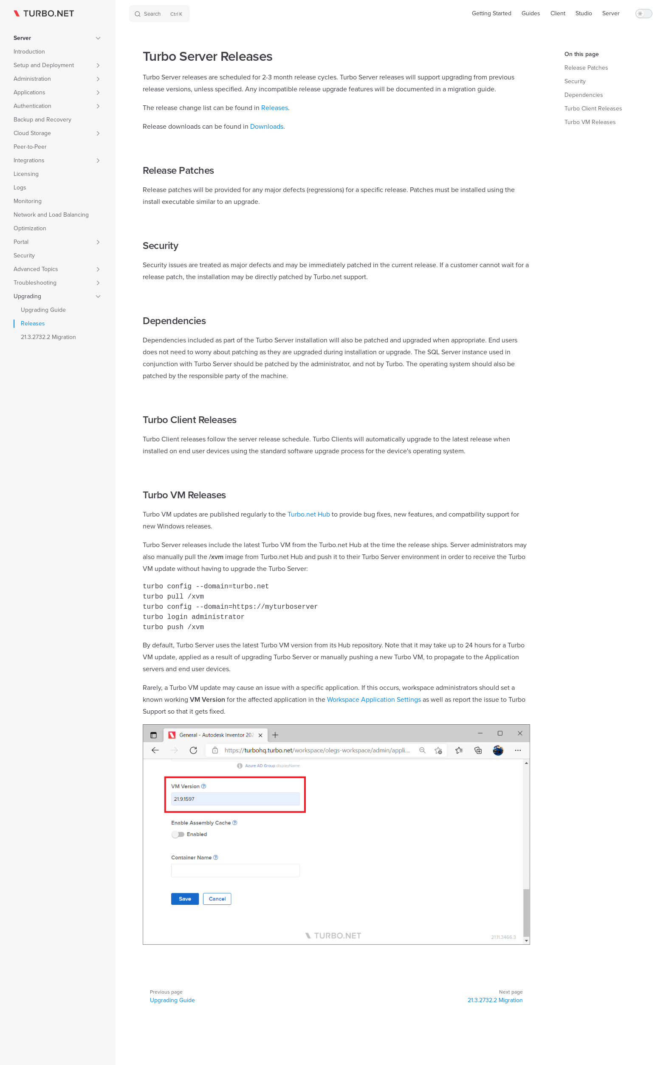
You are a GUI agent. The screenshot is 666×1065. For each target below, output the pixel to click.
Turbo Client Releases (593, 108)
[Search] (159, 13)
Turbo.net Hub (309, 514)
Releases (274, 108)
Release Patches (586, 67)
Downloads (266, 126)
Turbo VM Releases (590, 122)
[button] (58, 38)
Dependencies (583, 94)
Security (575, 81)
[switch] (643, 13)
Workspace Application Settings (374, 699)
